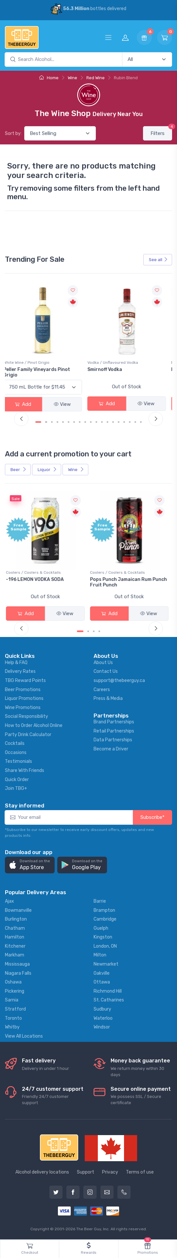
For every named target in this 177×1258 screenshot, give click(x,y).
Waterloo (103, 1018)
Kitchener (15, 946)
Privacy (110, 1172)
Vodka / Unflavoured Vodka (117, 362)
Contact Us (106, 671)
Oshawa (13, 982)
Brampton (104, 910)
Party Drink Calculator (28, 734)
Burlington (16, 919)
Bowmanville (18, 910)
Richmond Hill (108, 991)
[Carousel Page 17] (130, 422)
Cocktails (15, 743)
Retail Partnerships (114, 731)
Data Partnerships (113, 740)
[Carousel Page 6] (69, 422)
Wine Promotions (23, 707)
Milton (100, 955)
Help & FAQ (16, 662)
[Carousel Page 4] (58, 422)
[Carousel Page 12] (102, 422)
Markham (14, 955)
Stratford (15, 1009)
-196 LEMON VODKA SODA (36, 579)
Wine (72, 77)
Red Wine (95, 77)
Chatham (15, 928)
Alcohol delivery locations (42, 1172)
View (66, 404)
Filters (161, 131)
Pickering (14, 991)
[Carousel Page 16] (124, 422)
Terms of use (140, 1172)
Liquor (47, 469)
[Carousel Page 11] (96, 422)
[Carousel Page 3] (52, 422)
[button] (30, 865)
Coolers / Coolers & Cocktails (35, 572)
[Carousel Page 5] (63, 422)
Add (27, 404)
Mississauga (17, 964)
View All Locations (24, 1036)
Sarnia (11, 1000)
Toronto (13, 1018)
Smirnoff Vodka (109, 369)
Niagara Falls (18, 973)
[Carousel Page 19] (141, 422)
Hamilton (14, 937)
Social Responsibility (26, 716)
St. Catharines (109, 1000)
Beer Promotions (23, 689)
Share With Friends (24, 770)
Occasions (16, 752)
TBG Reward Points (25, 680)
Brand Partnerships (114, 722)
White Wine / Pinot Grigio (31, 362)
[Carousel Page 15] (119, 422)
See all (158, 259)
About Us (103, 662)
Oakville (102, 973)
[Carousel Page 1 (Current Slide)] (38, 422)
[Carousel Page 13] (108, 422)
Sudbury (102, 1009)
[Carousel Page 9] (85, 422)
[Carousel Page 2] (46, 422)
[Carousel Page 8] (80, 422)
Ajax (9, 901)
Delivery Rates (20, 671)
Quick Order (17, 779)
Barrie (100, 901)
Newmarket (106, 964)
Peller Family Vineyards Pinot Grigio (41, 372)
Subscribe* (152, 817)
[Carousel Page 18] (135, 422)
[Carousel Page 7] (74, 422)
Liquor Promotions (24, 698)
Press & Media (108, 698)
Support (85, 1172)
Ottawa (102, 982)
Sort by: (13, 133)
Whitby (12, 1027)
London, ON (105, 946)
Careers (102, 689)
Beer (18, 469)
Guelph (101, 928)
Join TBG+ (16, 788)
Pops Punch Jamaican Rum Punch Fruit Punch (130, 582)
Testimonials (18, 761)
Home (49, 77)
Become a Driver (111, 749)
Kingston (103, 937)
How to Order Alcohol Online (33, 725)
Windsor (102, 1027)
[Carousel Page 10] (91, 422)
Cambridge (105, 919)
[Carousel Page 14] (113, 422)
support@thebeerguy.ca (119, 680)
